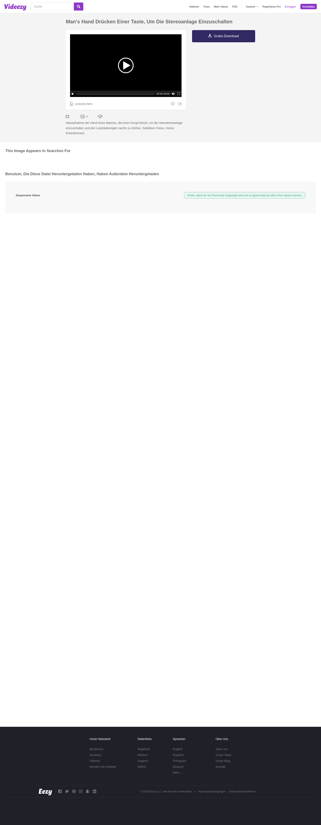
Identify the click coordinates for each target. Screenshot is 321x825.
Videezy (95, 761)
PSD (234, 6)
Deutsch (178, 766)
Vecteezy (96, 755)
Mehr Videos (221, 6)
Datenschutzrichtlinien (242, 791)
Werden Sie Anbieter (103, 766)
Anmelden (308, 6)
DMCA (142, 766)
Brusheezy (96, 749)
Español (178, 755)
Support (143, 761)
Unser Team (223, 755)
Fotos (206, 6)
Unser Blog (223, 761)
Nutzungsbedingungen (211, 791)
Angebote (144, 749)
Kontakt (220, 766)
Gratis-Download (226, 36)
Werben (143, 755)
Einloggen (290, 6)
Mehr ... (178, 772)
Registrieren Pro (272, 6)
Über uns (222, 749)
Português (179, 761)
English (177, 749)
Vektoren (194, 6)
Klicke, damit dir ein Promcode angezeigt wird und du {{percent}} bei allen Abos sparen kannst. (244, 195)
